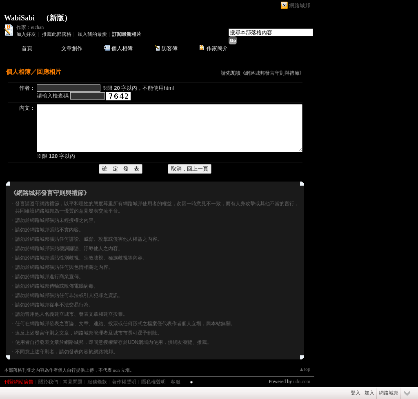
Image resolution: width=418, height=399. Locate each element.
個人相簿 (122, 48)
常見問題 (72, 382)
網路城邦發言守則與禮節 (272, 73)
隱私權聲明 (153, 382)
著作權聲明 (124, 382)
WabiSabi (19, 18)
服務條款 (97, 382)
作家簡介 (217, 48)
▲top (304, 369)
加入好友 (26, 34)
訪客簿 (170, 48)
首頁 (27, 48)
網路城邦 (299, 5)
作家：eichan (30, 27)
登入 (355, 393)
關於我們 (48, 382)
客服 (175, 382)
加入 (369, 393)
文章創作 (71, 48)
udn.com (301, 381)
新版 (56, 18)
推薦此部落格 (56, 34)
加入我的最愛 (92, 34)
